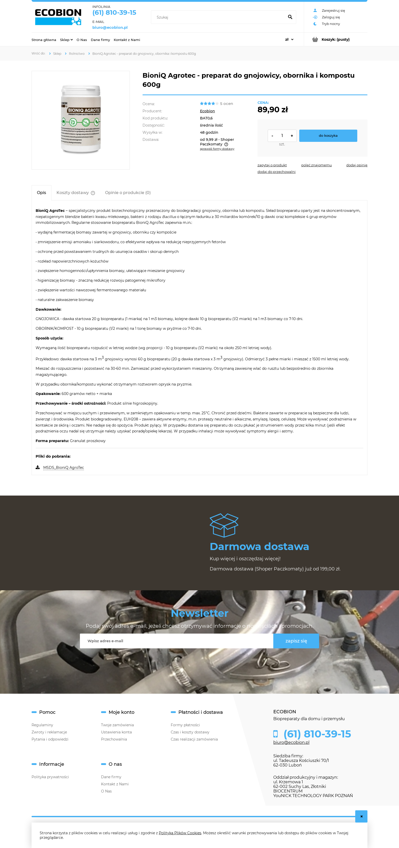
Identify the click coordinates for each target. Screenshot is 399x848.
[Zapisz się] (296, 641)
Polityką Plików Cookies (180, 833)
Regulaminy (42, 725)
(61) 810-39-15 (114, 12)
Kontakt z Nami (115, 784)
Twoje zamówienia (117, 725)
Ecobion (207, 111)
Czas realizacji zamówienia (194, 739)
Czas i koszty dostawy (190, 732)
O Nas (106, 791)
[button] (272, 165)
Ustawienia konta (116, 732)
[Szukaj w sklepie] (218, 17)
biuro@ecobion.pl (110, 27)
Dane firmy (111, 777)
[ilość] (282, 136)
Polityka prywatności (50, 777)
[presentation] (194, 660)
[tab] (41, 192)
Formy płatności (185, 725)
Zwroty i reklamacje (49, 732)
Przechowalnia (114, 739)
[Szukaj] (290, 17)
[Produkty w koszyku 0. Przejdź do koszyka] (335, 39)
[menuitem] (44, 39)
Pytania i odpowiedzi (50, 739)
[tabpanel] (199, 339)
